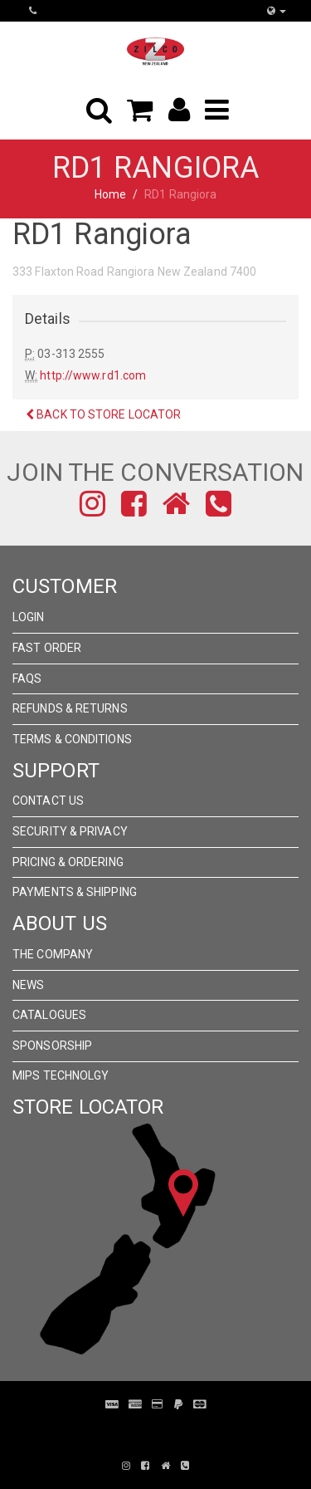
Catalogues (49, 1014)
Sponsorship (52, 1045)
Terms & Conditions (72, 739)
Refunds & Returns (70, 708)
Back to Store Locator (103, 414)
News (28, 985)
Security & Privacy (70, 831)
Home (110, 194)
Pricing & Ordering (68, 862)
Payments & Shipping (74, 892)
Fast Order (46, 647)
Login (28, 617)
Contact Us (48, 800)
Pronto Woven (164, 1429)
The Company (52, 954)
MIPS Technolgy (60, 1075)
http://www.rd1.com (93, 375)
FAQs (26, 678)
